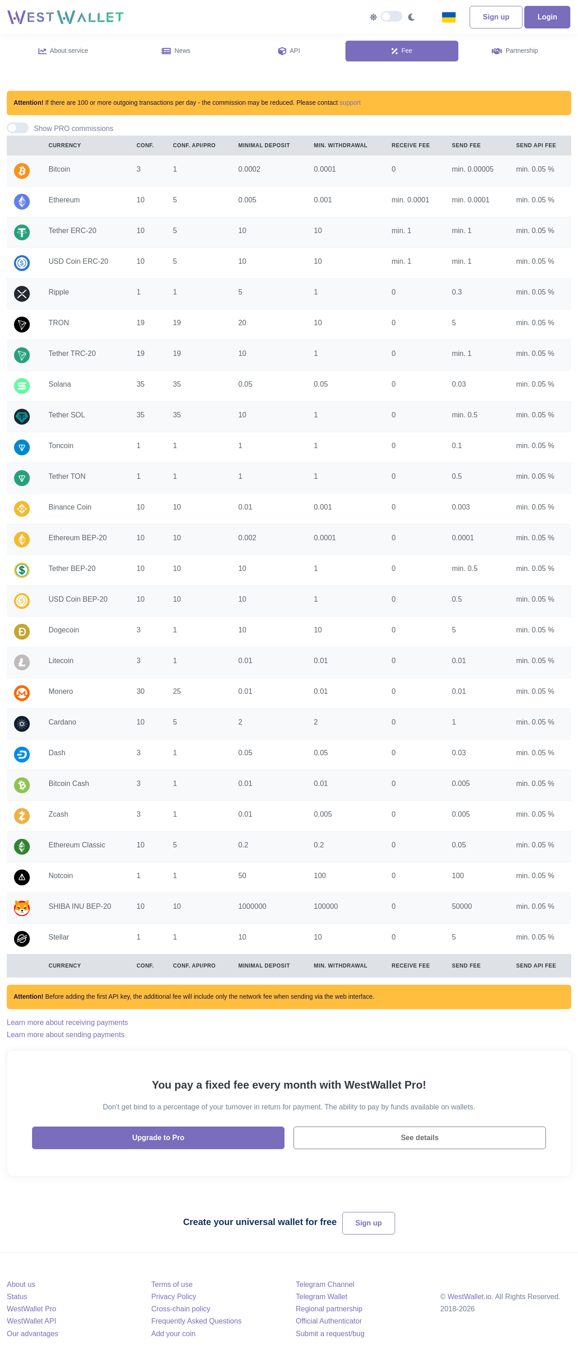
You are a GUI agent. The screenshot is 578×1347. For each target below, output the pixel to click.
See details (420, 1137)
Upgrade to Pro (158, 1137)
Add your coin (173, 1334)
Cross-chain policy (180, 1309)
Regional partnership (329, 1309)
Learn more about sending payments (66, 1034)
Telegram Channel (325, 1284)
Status (17, 1296)
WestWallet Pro (31, 1309)
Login (547, 17)
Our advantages (32, 1334)
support (350, 102)
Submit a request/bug (330, 1334)
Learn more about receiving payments (67, 1022)
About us (21, 1284)
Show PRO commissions (73, 128)
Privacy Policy (173, 1296)
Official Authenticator (329, 1321)
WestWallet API (31, 1321)
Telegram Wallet (321, 1296)
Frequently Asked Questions (196, 1321)
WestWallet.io (469, 1296)
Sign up (496, 17)
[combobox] (452, 17)
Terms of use (172, 1284)
